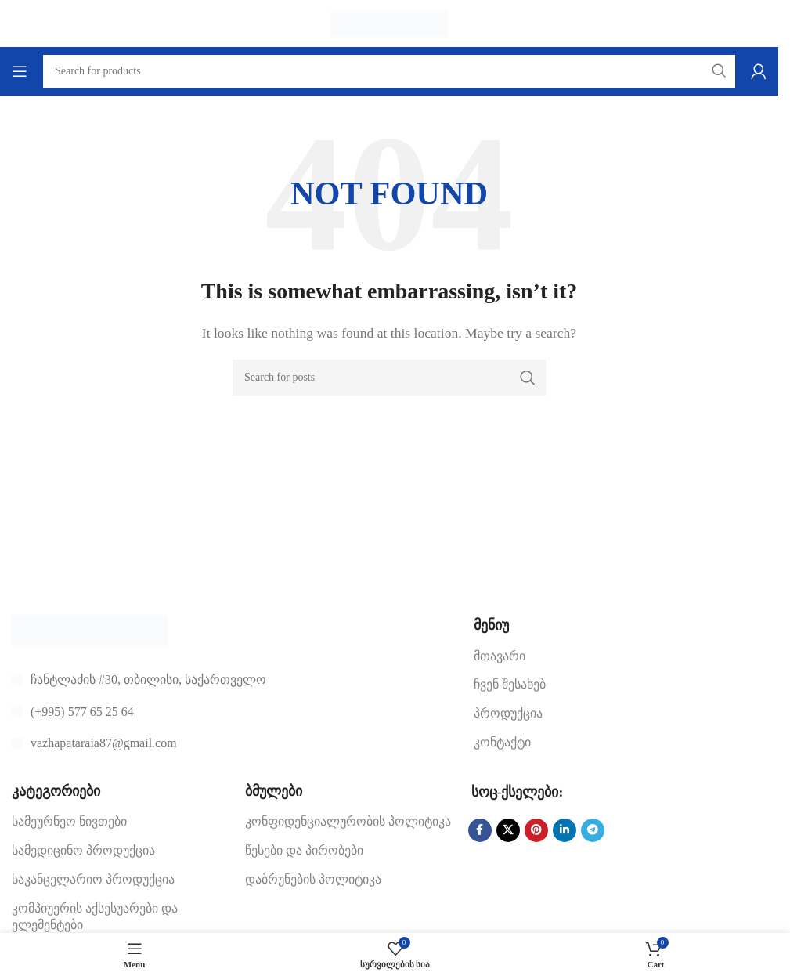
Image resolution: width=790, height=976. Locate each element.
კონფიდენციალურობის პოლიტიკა (348, 821)
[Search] (389, 378)
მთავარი (499, 656)
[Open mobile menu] (19, 71)
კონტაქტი (502, 742)
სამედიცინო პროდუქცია (83, 850)
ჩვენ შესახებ (510, 684)
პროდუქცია (508, 713)
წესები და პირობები (304, 850)
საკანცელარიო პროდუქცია (93, 879)
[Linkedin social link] (564, 830)
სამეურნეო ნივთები (69, 821)
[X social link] (508, 830)
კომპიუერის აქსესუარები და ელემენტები (95, 916)
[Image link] (90, 629)
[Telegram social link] (592, 830)
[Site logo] (389, 22)
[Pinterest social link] (536, 830)
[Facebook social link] (480, 830)
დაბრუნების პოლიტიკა (313, 879)
